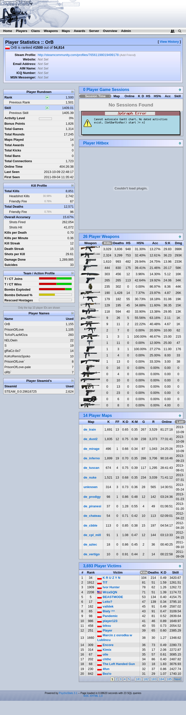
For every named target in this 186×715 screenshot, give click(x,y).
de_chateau (92, 516)
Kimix (104, 650)
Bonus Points (14, 123)
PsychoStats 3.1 (68, 693)
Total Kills (11, 191)
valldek (105, 606)
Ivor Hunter (108, 587)
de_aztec (90, 544)
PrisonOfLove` (14, 361)
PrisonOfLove (14, 329)
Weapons (51, 31)
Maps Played (14, 139)
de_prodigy (92, 497)
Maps (66, 31)
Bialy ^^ (106, 611)
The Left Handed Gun (116, 664)
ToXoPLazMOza (15, 335)
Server (94, 31)
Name (8, 319)
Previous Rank (19, 102)
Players (21, 31)
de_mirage (91, 449)
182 (146, 679)
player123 (107, 621)
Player (104, 630)
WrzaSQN (107, 592)
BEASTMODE (110, 597)
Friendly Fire (18, 201)
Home (7, 31)
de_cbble (90, 525)
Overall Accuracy (17, 217)
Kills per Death (15, 232)
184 (161, 679)
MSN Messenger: (23, 77)
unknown (90, 487)
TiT (102, 582)
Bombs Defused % (18, 295)
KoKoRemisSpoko (17, 356)
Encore (105, 645)
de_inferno (92, 458)
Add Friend (127, 54)
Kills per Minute (16, 238)
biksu (104, 626)
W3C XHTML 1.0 (93, 696)
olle (102, 654)
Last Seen (11, 172)
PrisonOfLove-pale (17, 367)
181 (138, 679)
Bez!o (104, 674)
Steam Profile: (25, 55)
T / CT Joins (13, 279)
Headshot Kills (19, 196)
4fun (103, 669)
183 (153, 679)
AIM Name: (28, 68)
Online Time (13, 166)
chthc (104, 659)
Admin (126, 31)
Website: (29, 59)
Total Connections (18, 161)
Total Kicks (12, 150)
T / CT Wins (13, 284)
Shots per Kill (14, 254)
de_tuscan (91, 468)
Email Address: (24, 64)
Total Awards (14, 145)
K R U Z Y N (108, 578)
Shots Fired (17, 222)
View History (169, 41)
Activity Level (14, 118)
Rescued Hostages (18, 300)
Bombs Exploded (17, 289)
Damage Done (15, 259)
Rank (8, 97)
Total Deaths (13, 206)
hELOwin (10, 340)
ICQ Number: (26, 73)
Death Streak (14, 249)
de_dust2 (90, 439)
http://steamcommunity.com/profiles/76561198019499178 (78, 55)
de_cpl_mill (92, 535)
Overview (110, 31)
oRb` (7, 372)
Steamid (10, 386)
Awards (79, 31)
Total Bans (12, 156)
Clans (35, 31)
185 (169, 679)
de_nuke (90, 477)
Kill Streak (12, 243)
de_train (90, 429)
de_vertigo (92, 554)
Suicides (11, 265)
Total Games (13, 129)
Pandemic (107, 616)
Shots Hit (15, 227)
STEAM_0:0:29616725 (20, 391)
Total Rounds (14, 134)
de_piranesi (92, 506)
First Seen (12, 177)
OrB (7, 324)
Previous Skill (18, 113)
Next (177, 679)
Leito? (104, 602)
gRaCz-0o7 (12, 351)
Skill (7, 108)
